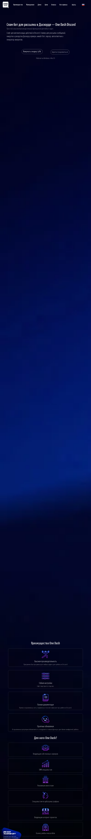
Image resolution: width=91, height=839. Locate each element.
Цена (46, 5)
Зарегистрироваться (61, 53)
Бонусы (53, 5)
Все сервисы (63, 5)
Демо (39, 5)
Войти (74, 5)
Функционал (30, 5)
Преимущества (18, 5)
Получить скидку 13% (32, 53)
